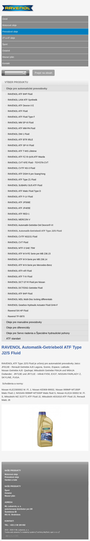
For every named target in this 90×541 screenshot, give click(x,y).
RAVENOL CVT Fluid (18, 242)
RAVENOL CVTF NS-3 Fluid (21, 168)
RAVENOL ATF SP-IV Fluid (21, 145)
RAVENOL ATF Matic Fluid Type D (24, 191)
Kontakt (6, 63)
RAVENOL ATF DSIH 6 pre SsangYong (26, 174)
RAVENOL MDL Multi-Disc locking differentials (30, 299)
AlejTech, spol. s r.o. (50, 532)
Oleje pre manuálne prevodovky (24, 322)
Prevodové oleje (10, 31)
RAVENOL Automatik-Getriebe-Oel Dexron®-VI (30, 225)
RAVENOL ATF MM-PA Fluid (21, 128)
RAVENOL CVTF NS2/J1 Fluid (22, 236)
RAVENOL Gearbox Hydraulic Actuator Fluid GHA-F (33, 305)
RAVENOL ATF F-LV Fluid (20, 196)
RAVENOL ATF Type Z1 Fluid (22, 179)
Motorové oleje (9, 25)
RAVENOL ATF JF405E (19, 208)
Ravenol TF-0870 (16, 316)
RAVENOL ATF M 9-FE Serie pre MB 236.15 (29, 253)
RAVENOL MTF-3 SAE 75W (21, 248)
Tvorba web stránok (12, 532)
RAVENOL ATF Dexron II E (21, 105)
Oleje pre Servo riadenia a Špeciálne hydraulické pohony (38, 333)
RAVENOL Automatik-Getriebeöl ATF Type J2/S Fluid (35, 231)
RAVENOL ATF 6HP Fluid (20, 94)
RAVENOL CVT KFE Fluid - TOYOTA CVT (28, 162)
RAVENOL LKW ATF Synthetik (22, 100)
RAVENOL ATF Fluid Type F (21, 117)
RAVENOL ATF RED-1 (18, 214)
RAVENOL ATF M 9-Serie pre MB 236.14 (27, 259)
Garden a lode (11, 480)
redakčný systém (29, 532)
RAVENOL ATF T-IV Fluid (20, 276)
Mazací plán (8, 57)
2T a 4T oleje (8, 38)
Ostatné (6, 50)
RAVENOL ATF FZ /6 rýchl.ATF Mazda (26, 157)
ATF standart (13, 338)
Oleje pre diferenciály (18, 327)
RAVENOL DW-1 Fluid (18, 134)
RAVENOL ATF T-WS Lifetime (22, 151)
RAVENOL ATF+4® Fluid (20, 271)
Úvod (4, 19)
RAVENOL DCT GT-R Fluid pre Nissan (26, 282)
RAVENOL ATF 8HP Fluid (20, 293)
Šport (4, 44)
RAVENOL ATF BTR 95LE (20, 139)
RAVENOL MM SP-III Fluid (21, 122)
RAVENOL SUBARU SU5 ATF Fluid (25, 185)
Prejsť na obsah (43, 73)
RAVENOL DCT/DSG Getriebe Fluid (25, 288)
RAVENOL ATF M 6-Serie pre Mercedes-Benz (30, 265)
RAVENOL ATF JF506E (19, 202)
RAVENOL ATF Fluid (18, 111)
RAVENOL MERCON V (19, 219)
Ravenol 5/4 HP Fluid (18, 310)
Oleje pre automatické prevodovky (26, 88)
